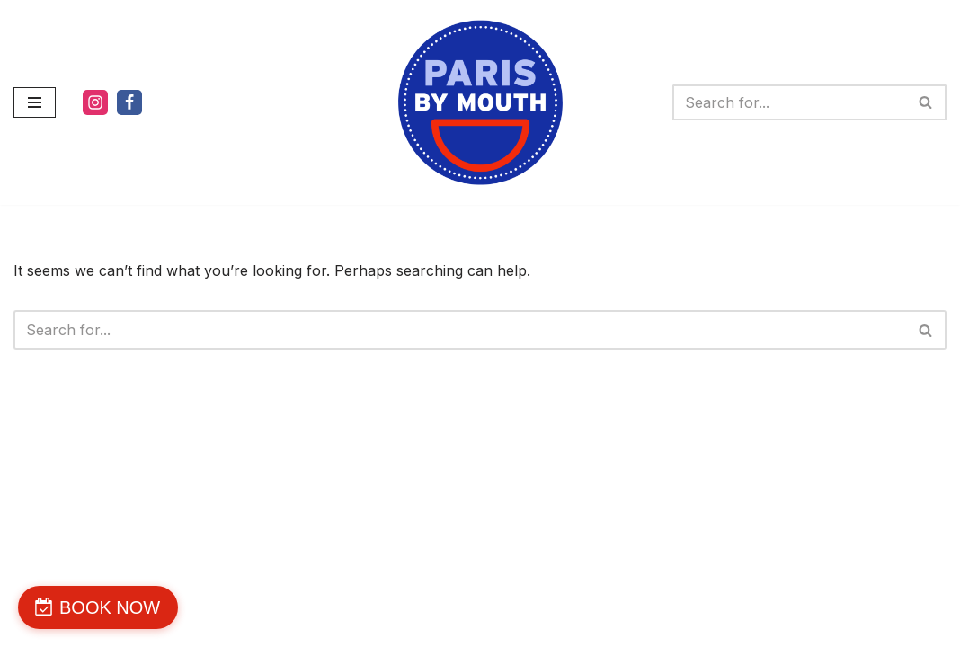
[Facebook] (129, 102)
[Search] (789, 102)
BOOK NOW (109, 607)
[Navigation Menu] (34, 102)
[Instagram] (95, 102)
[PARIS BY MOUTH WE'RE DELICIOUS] (480, 102)
